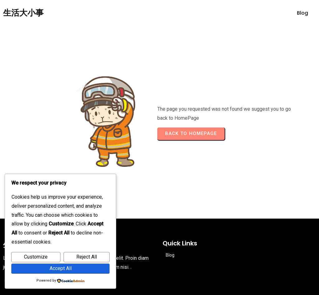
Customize (36, 257)
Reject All (86, 257)
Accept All (61, 268)
